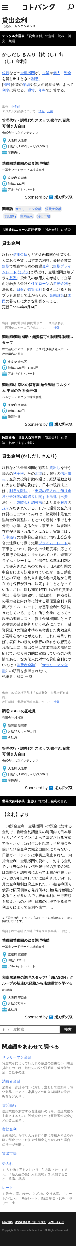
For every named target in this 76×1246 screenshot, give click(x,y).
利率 (5, 90)
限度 (64, 503)
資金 (67, 73)
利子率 (18, 474)
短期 (5, 266)
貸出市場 (43, 216)
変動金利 (60, 284)
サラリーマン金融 (28, 209)
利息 (35, 79)
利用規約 (7, 1222)
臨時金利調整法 (29, 503)
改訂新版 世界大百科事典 (21, 437)
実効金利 (26, 216)
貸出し (54, 468)
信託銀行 (9, 216)
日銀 (20, 289)
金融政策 (56, 295)
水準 (38, 474)
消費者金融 (53, 209)
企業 (45, 73)
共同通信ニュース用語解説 (21, 229)
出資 (64, 497)
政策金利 (35, 289)
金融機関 (27, 73)
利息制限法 (18, 491)
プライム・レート (53, 543)
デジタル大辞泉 (13, 36)
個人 (56, 73)
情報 (42, 111)
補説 (7, 85)
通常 (31, 90)
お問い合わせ (56, 1222)
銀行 (5, 73)
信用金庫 (20, 255)
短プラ (23, 272)
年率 (42, 90)
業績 (26, 85)
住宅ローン (40, 284)
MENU (5, 7)
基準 (13, 278)
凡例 (50, 111)
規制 (5, 508)
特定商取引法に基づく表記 (30, 1222)
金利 (45, 266)
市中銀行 (9, 537)
